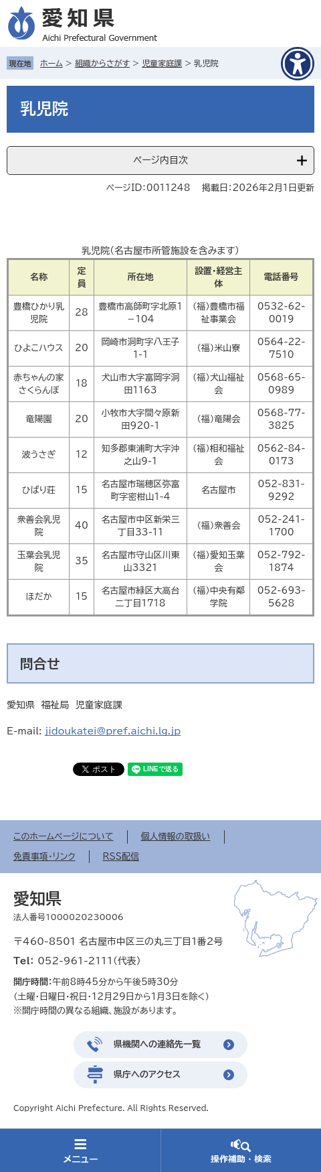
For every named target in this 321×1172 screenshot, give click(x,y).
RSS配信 (121, 856)
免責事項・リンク (44, 856)
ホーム (51, 63)
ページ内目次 (160, 160)
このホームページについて (63, 836)
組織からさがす (102, 63)
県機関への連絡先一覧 (157, 1044)
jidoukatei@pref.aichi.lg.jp (113, 731)
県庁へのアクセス (147, 1074)
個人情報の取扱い (176, 836)
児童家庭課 (162, 63)
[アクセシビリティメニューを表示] (297, 63)
